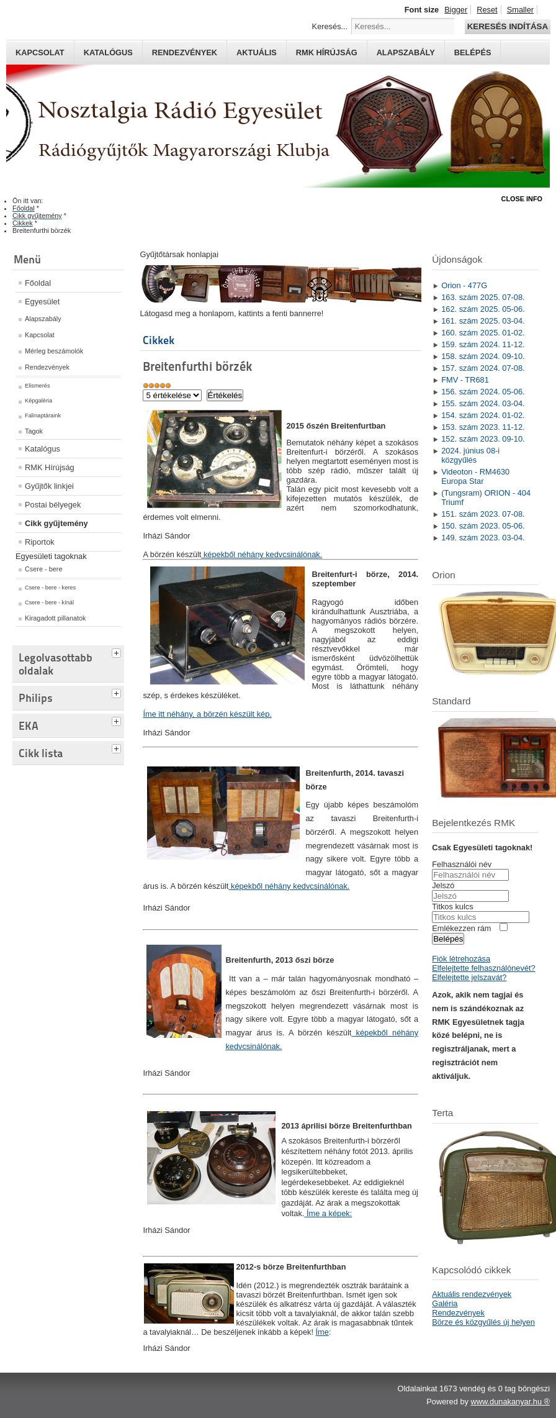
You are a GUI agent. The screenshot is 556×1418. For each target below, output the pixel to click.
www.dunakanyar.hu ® (510, 1401)
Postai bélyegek (53, 504)
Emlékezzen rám (461, 928)
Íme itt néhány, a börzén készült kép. (207, 714)
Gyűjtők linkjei (49, 486)
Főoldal (38, 283)
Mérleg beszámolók (54, 351)
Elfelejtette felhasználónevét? (483, 968)
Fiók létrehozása (461, 958)
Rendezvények (184, 52)
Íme (322, 1332)
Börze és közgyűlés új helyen (483, 1322)
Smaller (520, 9)
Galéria (444, 1303)
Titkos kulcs (452, 906)
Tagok (34, 431)
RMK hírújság (326, 52)
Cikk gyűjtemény (56, 523)
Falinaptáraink (43, 415)
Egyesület (42, 301)
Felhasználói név (461, 864)
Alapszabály (406, 52)
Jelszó (443, 885)
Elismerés (37, 386)
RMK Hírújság (49, 467)
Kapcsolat (40, 52)
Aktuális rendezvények (471, 1294)
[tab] (118, 651)
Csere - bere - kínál (49, 602)
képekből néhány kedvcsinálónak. (261, 554)
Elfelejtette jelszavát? (469, 977)
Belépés (472, 52)
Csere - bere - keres (50, 587)
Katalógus (108, 52)
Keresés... (330, 26)
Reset (487, 9)
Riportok (40, 542)
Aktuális (256, 52)
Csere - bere (43, 569)
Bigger (455, 9)
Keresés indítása (507, 26)
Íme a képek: (328, 1213)
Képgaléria (38, 401)
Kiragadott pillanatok (55, 618)
